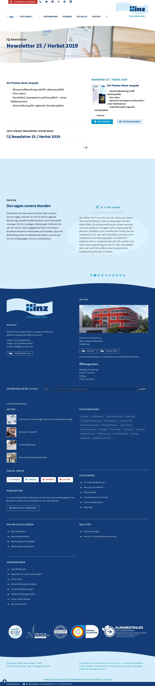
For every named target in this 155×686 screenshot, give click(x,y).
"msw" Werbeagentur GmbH (38, 666)
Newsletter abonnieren (22, 508)
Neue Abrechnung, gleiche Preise (33, 457)
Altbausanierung (104, 434)
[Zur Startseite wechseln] (24, 684)
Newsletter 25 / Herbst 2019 (109, 79)
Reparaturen (85, 438)
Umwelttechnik (125, 421)
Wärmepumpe (126, 425)
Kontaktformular (20, 353)
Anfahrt (88, 351)
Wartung (134, 434)
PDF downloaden (129, 122)
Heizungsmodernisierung (90, 421)
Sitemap (107, 680)
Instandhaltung (110, 421)
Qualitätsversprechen (102, 438)
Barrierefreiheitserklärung (86, 680)
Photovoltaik (115, 430)
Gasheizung (128, 430)
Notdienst (84, 416)
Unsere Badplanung (27, 445)
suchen (142, 389)
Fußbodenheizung (87, 430)
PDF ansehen (102, 122)
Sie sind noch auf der (22, 389)
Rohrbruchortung (87, 434)
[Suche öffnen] (106, 16)
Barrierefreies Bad (120, 434)
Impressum (49, 680)
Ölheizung (140, 430)
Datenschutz (63, 680)
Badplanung (130, 416)
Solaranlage (102, 430)
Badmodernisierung (114, 416)
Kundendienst (97, 416)
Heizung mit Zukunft (28, 432)
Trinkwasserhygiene (109, 425)
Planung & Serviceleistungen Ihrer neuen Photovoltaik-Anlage (45, 419)
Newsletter (34, 684)
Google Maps (109, 351)
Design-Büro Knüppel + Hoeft (29, 663)
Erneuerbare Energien (89, 425)
